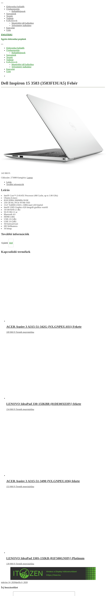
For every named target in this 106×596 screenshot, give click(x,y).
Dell (11, 243)
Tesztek (9, 16)
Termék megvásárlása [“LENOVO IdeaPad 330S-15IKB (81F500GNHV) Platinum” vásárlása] (25, 564)
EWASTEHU (6, 34)
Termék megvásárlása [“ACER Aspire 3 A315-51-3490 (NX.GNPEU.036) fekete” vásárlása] (25, 486)
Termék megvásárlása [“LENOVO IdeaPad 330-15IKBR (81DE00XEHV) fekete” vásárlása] (25, 409)
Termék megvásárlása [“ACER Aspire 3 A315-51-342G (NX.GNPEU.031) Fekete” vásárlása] (25, 332)
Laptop (30, 178)
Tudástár (10, 18)
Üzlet (8, 30)
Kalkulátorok (11, 21)
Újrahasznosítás (13, 9)
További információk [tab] (15, 184)
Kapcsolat (10, 28)
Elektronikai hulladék (15, 6)
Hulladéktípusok (18, 11)
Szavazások (11, 14)
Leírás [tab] (9, 182)
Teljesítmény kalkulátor (21, 25)
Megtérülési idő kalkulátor (23, 23)
